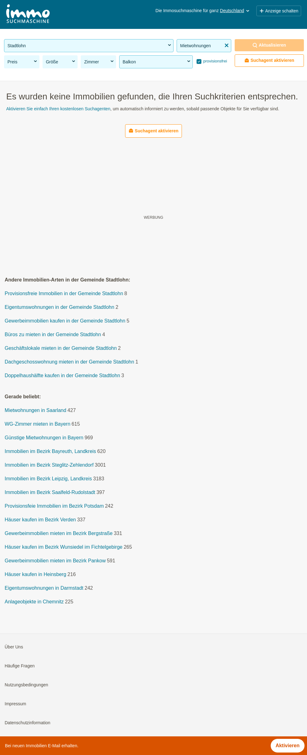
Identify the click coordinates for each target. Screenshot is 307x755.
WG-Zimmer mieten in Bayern (37, 424)
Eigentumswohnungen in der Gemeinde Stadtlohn (59, 307)
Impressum (15, 704)
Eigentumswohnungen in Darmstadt (44, 588)
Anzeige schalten (278, 10)
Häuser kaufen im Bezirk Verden (40, 520)
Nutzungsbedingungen (26, 685)
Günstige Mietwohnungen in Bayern (44, 438)
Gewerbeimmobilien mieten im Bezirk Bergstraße (59, 533)
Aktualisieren (269, 45)
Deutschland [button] (235, 10)
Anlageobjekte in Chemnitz (34, 602)
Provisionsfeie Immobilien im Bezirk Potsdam (54, 506)
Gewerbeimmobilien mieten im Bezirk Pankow (55, 561)
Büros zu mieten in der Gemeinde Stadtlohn (53, 334)
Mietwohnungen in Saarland (35, 410)
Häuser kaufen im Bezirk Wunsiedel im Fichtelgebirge (63, 547)
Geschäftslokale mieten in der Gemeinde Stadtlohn (61, 348)
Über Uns (14, 647)
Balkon (157, 61)
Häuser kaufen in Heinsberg (35, 574)
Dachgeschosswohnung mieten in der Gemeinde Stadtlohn (69, 362)
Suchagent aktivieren (269, 60)
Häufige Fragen (20, 666)
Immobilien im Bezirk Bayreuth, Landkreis (50, 451)
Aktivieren (288, 745)
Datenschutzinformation (27, 723)
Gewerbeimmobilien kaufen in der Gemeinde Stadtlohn (65, 321)
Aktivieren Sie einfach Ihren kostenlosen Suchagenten (58, 108)
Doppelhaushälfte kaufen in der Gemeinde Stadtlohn (62, 375)
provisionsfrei (214, 61)
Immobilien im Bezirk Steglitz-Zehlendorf (49, 465)
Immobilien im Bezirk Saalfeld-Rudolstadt (50, 492)
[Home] (28, 14)
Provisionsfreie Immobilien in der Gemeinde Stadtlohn (64, 293)
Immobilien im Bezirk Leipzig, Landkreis (48, 479)
